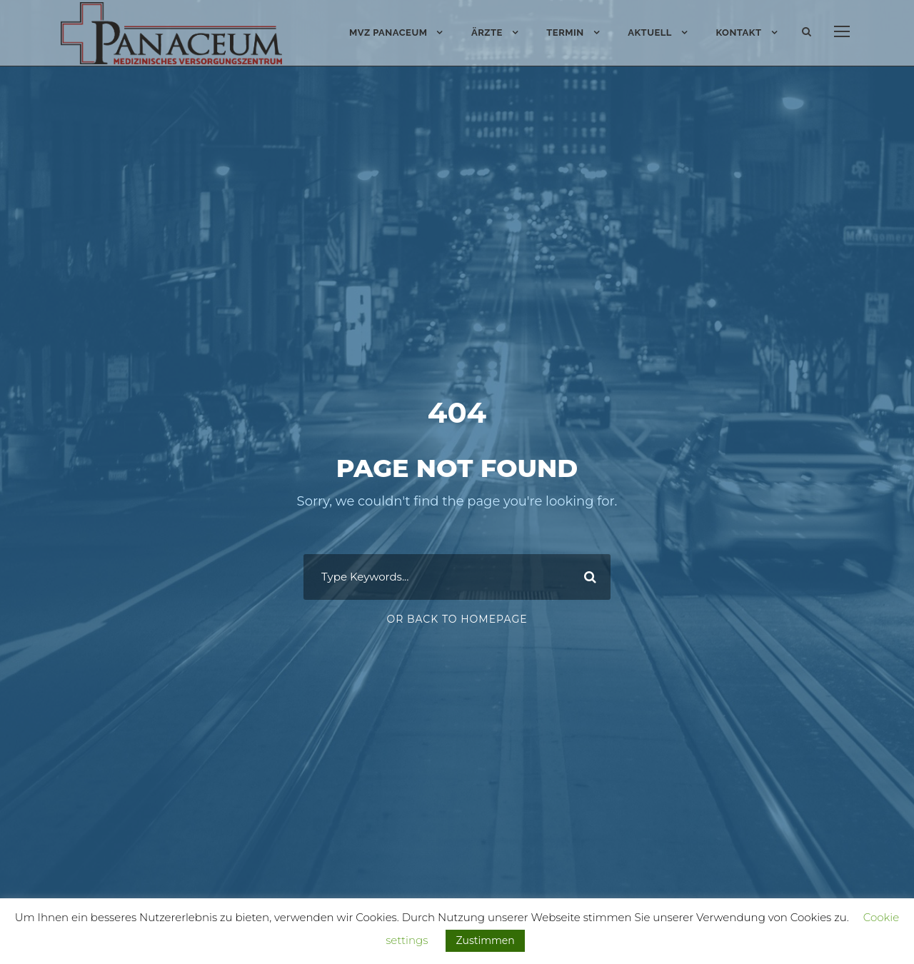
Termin (564, 32)
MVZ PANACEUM (388, 32)
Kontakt (738, 32)
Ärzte (487, 32)
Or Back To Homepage (456, 658)
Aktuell (650, 32)
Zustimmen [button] (485, 940)
